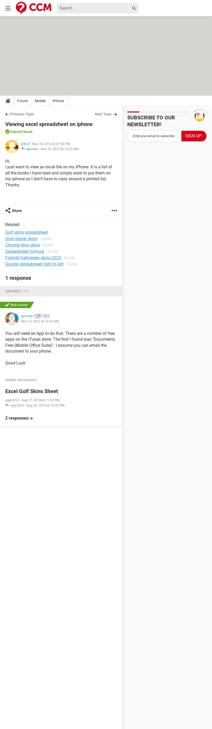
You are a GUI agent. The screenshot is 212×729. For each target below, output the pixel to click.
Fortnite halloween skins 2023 (33, 257)
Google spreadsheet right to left (34, 264)
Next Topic (103, 114)
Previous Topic (22, 114)
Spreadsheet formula (24, 251)
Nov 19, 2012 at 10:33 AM (59, 149)
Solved (15, 132)
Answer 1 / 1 (16, 291)
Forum (22, 101)
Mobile (40, 101)
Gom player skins (21, 238)
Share (17, 211)
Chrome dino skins (22, 245)
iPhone (58, 101)
